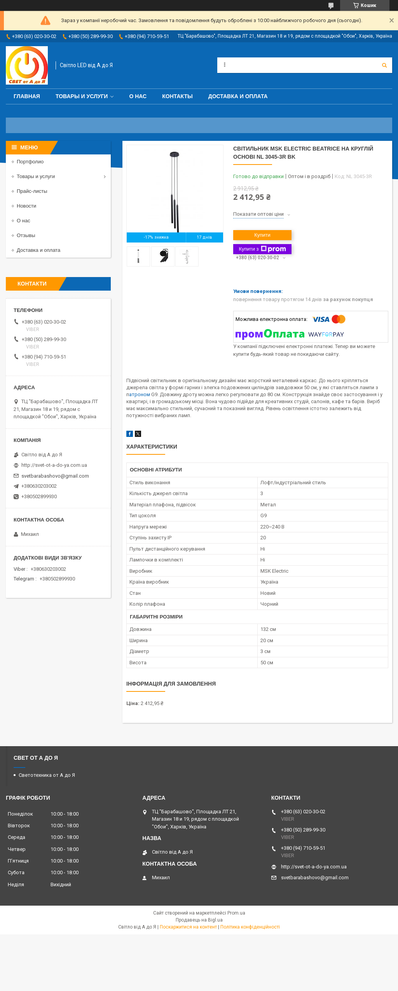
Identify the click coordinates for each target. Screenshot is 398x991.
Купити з (262, 249)
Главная (27, 96)
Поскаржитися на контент (188, 927)
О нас (138, 96)
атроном (140, 394)
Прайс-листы (32, 191)
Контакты (177, 96)
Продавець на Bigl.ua (199, 920)
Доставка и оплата (238, 96)
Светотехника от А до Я (47, 775)
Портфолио (30, 162)
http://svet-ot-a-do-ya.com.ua (54, 465)
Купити (262, 235)
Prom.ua (236, 913)
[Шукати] (384, 65)
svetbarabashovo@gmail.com (55, 476)
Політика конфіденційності (250, 927)
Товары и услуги (82, 96)
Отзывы (26, 235)
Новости (26, 206)
